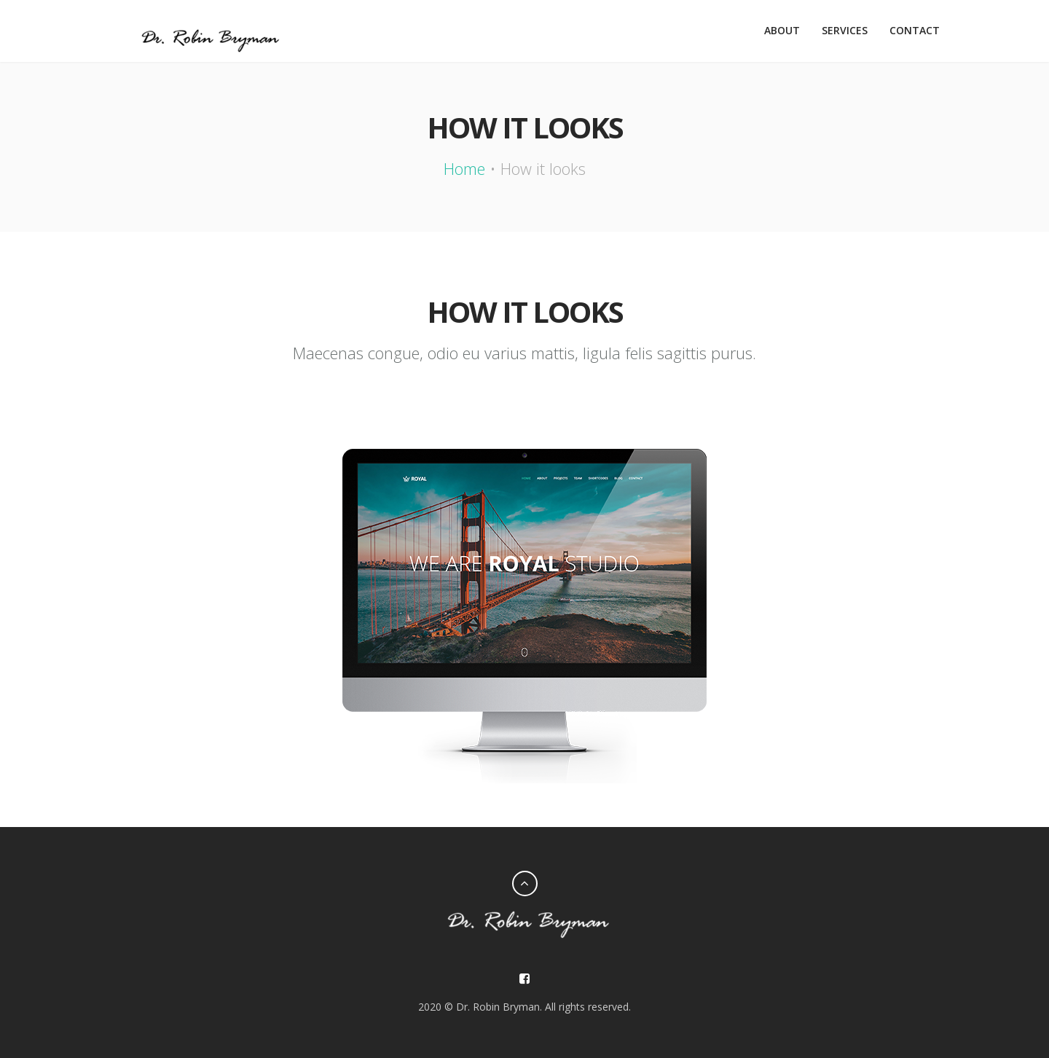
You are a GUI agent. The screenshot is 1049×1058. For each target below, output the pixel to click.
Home (464, 168)
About (782, 30)
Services (845, 30)
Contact (914, 30)
